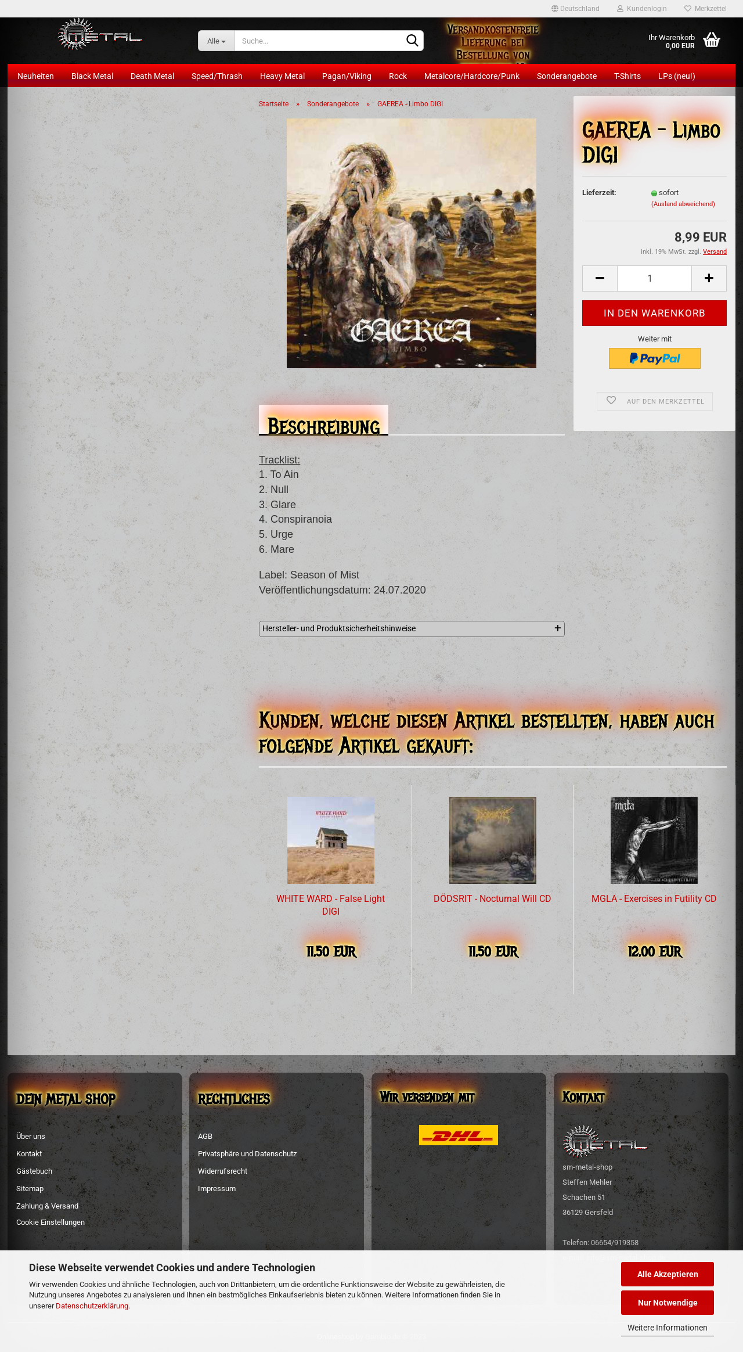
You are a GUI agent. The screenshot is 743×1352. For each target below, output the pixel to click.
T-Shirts (627, 76)
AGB (205, 1136)
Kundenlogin (642, 9)
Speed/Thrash (217, 76)
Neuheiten (35, 76)
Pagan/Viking (347, 76)
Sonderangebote (567, 76)
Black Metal (92, 76)
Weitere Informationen (667, 1327)
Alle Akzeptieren (667, 1274)
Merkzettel (705, 9)
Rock (398, 76)
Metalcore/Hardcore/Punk (472, 76)
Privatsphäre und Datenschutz (247, 1153)
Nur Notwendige (668, 1302)
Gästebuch (34, 1171)
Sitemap (30, 1188)
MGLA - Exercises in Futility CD (654, 898)
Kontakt (29, 1153)
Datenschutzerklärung (92, 1305)
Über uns (30, 1136)
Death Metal (152, 76)
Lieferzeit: (599, 192)
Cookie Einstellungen (50, 1222)
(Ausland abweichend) (683, 204)
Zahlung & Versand (47, 1206)
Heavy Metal (282, 76)
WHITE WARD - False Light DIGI (330, 905)
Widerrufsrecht (222, 1171)
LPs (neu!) (676, 76)
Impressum (217, 1188)
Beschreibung (324, 423)
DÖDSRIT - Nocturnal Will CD (492, 898)
